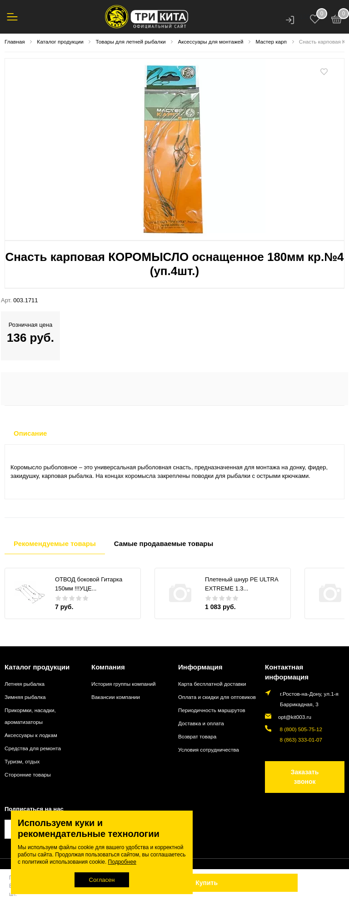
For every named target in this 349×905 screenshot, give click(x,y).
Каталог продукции (37, 667)
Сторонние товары (28, 774)
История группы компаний (123, 684)
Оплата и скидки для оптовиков (217, 697)
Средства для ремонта (33, 748)
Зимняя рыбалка (25, 697)
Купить (206, 882)
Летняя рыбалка (25, 684)
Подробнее (122, 862)
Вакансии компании (115, 697)
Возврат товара (197, 736)
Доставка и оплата (201, 723)
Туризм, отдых (22, 761)
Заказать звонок (305, 776)
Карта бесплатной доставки (212, 684)
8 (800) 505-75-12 (299, 729)
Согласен (102, 879)
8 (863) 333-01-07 (299, 740)
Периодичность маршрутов (211, 710)
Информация (200, 667)
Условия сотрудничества (208, 750)
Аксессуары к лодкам (31, 735)
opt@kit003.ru (294, 716)
